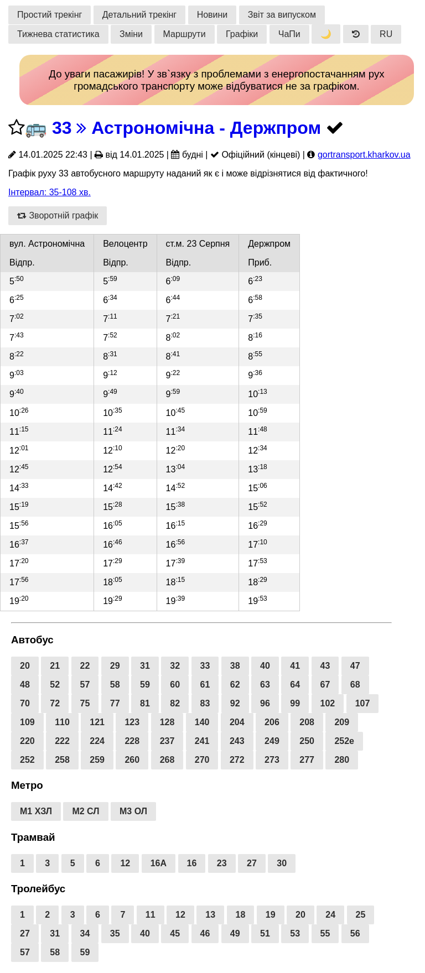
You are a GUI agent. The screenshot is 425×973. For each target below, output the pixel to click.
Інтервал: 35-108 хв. (49, 192)
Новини (212, 14)
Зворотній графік (57, 215)
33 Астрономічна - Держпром (186, 128)
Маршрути (184, 34)
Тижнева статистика (58, 34)
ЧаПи (289, 34)
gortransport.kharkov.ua (364, 154)
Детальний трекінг (139, 14)
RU (386, 34)
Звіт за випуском (282, 14)
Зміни (131, 34)
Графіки (242, 34)
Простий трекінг (49, 14)
